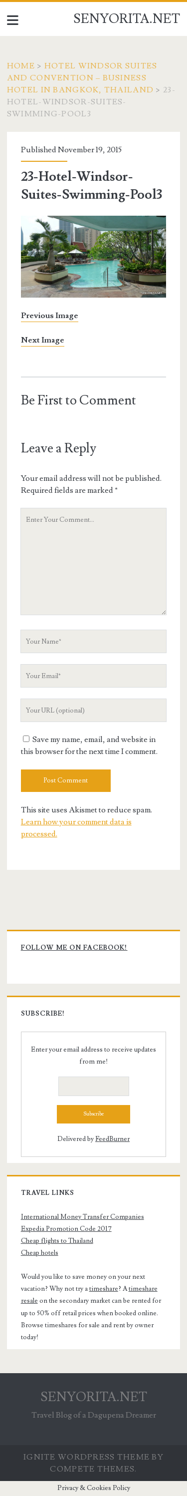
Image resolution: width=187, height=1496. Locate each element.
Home (21, 66)
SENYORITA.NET (126, 18)
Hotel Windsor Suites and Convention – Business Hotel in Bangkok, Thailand (82, 78)
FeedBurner (112, 1139)
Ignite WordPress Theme (86, 1457)
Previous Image (49, 316)
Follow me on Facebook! (74, 948)
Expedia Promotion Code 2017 (66, 1229)
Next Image (42, 340)
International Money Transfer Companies (82, 1217)
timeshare (103, 1289)
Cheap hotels (39, 1253)
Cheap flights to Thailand (57, 1241)
